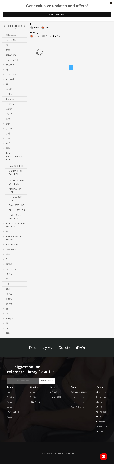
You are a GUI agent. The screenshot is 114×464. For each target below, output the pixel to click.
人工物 (9, 128)
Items (36, 27)
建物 (8, 49)
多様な (9, 298)
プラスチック (12, 249)
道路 (8, 254)
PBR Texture (12, 244)
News (9, 402)
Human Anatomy (77, 397)
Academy (10, 417)
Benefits (10, 397)
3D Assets (11, 35)
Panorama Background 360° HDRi (14, 156)
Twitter (100, 407)
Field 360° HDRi (16, 166)
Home (9, 392)
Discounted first (53, 36)
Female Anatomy (77, 402)
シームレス (11, 269)
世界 (8, 333)
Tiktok (99, 431)
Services (33, 392)
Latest (37, 36)
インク (9, 113)
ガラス (9, 94)
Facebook (101, 392)
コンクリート (12, 59)
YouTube (101, 417)
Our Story (33, 397)
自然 (8, 143)
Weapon (10, 318)
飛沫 (8, 288)
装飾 (8, 148)
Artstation (101, 402)
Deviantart (101, 426)
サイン (9, 274)
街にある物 (11, 54)
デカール (10, 64)
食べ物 (9, 89)
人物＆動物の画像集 (79, 392)
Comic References (78, 407)
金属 (8, 138)
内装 (8, 118)
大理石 (9, 133)
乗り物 (9, 303)
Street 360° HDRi (17, 210)
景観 (8, 123)
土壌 (8, 283)
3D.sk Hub (11, 407)
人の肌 (9, 108)
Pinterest (101, 412)
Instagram (101, 397)
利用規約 (53, 392)
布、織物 (10, 79)
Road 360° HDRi (17, 205)
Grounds (10, 99)
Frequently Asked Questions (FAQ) (57, 347)
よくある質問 (55, 397)
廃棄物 (9, 264)
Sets (47, 27)
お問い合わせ (35, 402)
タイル (9, 293)
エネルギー (11, 74)
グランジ (10, 103)
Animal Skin (11, 39)
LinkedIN (101, 421)
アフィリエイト (13, 412)
